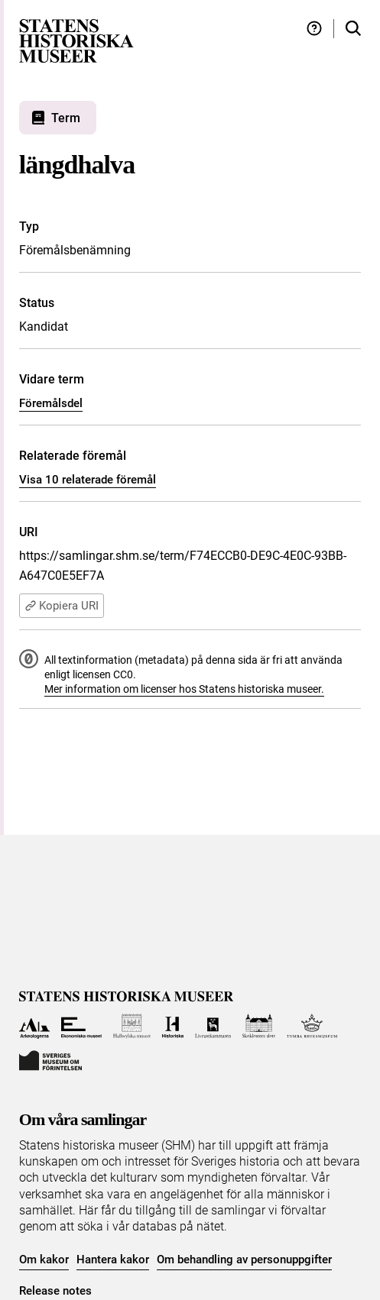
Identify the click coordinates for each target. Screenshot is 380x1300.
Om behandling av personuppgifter (244, 1259)
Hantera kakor (112, 1259)
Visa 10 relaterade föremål (87, 480)
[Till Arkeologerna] (34, 1026)
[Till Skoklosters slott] (258, 1026)
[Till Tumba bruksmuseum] (312, 1026)
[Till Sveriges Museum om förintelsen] (50, 1059)
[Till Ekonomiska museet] (81, 1026)
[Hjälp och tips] (314, 29)
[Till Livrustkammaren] (213, 1026)
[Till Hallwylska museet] (132, 1026)
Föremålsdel (51, 403)
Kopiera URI (61, 606)
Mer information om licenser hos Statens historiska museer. (184, 689)
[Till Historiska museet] (172, 1026)
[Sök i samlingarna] (353, 29)
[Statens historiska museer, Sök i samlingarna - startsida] (76, 40)
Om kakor (44, 1259)
